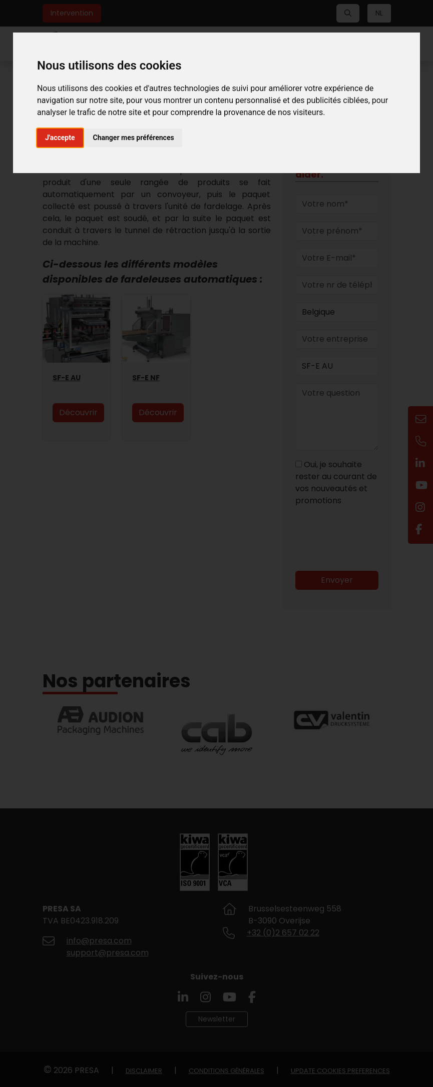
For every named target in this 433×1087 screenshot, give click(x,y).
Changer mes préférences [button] (133, 138)
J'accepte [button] (60, 138)
